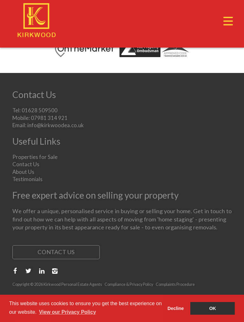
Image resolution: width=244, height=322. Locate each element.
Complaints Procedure (175, 284)
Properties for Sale (35, 157)
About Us (23, 171)
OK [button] (212, 308)
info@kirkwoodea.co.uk (55, 125)
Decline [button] (175, 308)
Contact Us (25, 164)
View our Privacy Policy (67, 312)
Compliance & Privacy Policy (129, 284)
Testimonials (27, 179)
